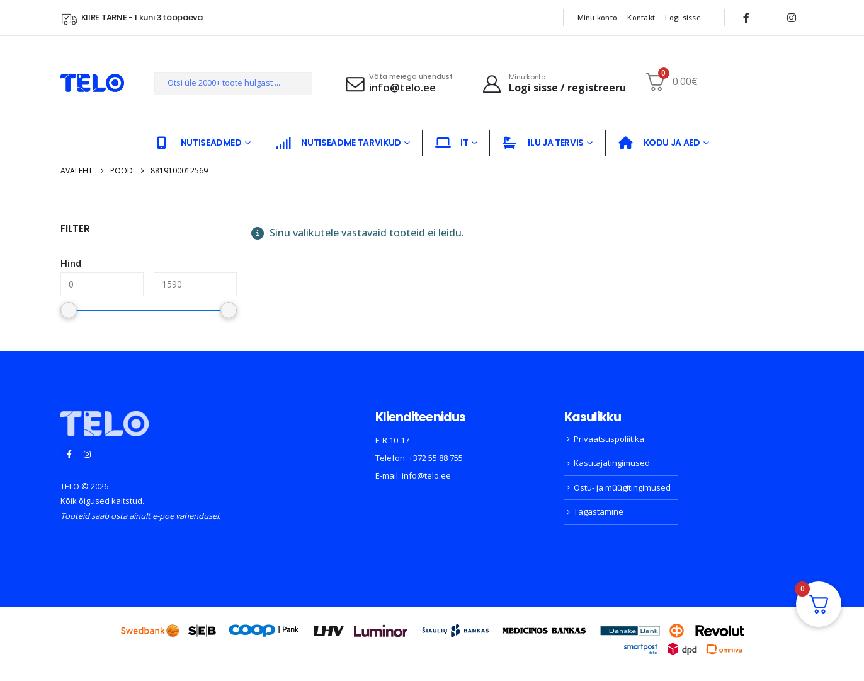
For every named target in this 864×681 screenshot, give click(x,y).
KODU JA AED (659, 142)
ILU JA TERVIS (543, 142)
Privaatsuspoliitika (609, 439)
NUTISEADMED (199, 142)
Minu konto (597, 17)
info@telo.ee (426, 475)
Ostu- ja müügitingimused (622, 487)
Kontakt (641, 17)
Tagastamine (598, 511)
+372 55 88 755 (436, 457)
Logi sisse (682, 17)
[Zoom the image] (104, 418)
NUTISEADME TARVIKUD (338, 142)
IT (451, 142)
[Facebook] (746, 17)
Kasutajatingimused (612, 463)
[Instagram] (791, 17)
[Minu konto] (553, 83)
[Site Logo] (92, 83)
